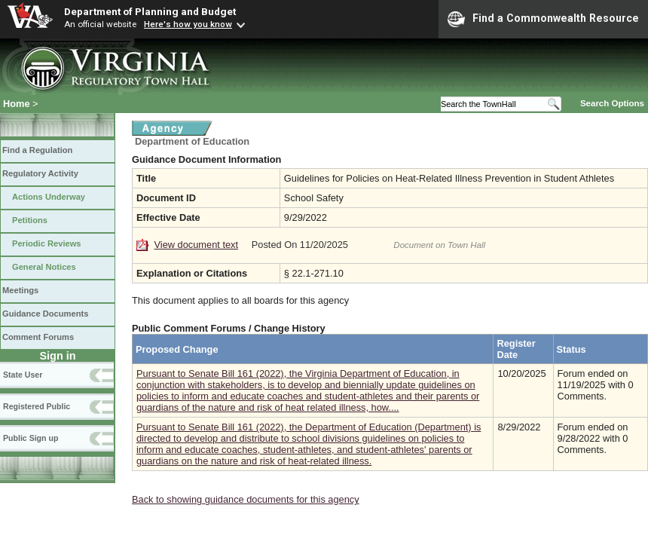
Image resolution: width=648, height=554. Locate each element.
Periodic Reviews (46, 243)
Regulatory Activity (40, 173)
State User (22, 374)
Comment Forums (38, 336)
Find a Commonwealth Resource (543, 18)
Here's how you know (188, 24)
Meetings (20, 290)
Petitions (29, 220)
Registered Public (36, 406)
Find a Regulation (37, 150)
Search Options (612, 103)
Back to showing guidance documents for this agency (245, 499)
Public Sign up (30, 437)
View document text (196, 244)
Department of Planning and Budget (150, 11)
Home (16, 103)
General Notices (44, 266)
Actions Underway (48, 196)
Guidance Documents (45, 313)
